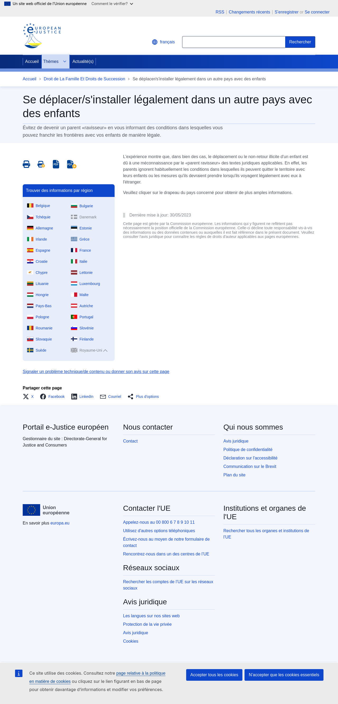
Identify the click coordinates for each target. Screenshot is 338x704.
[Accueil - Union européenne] (46, 510)
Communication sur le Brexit (249, 466)
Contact (130, 441)
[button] (30, 396)
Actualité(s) (82, 61)
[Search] (300, 42)
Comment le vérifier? (112, 3)
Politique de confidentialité (248, 449)
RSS (219, 12)
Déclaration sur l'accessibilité (250, 458)
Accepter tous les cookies (214, 675)
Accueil (32, 61)
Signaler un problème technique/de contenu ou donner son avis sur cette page (96, 371)
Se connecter (317, 12)
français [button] (163, 42)
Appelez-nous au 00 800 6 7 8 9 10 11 (159, 522)
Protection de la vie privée (147, 624)
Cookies (130, 641)
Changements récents (249, 12)
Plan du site (234, 475)
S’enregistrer (287, 12)
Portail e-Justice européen (66, 427)
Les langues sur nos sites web (151, 616)
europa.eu (59, 523)
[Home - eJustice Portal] (42, 35)
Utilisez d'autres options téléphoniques (159, 530)
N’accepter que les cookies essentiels (284, 675)
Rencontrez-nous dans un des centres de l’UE (166, 554)
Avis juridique (235, 441)
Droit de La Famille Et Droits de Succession (84, 79)
